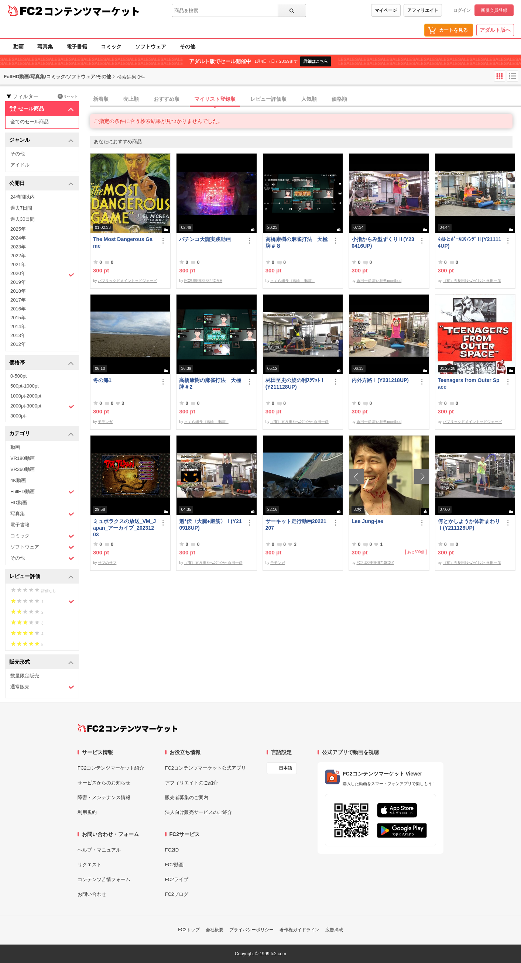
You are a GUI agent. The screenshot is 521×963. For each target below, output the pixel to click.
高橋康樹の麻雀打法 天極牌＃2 (210, 383)
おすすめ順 (166, 99)
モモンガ (105, 422)
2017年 (18, 300)
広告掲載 (334, 929)
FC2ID (172, 850)
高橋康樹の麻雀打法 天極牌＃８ (296, 242)
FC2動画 (174, 864)
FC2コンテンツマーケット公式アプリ (205, 768)
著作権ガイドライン (299, 929)
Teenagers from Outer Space (469, 383)
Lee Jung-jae (367, 521)
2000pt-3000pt (42, 406)
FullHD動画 (42, 492)
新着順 (101, 99)
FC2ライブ (177, 879)
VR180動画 (22, 458)
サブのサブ (107, 563)
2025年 (18, 229)
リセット (68, 96)
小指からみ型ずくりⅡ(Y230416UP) (383, 242)
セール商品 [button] (41, 109)
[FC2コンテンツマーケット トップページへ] (128, 728)
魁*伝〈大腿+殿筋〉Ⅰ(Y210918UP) (210, 524)
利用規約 (87, 812)
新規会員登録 (494, 10)
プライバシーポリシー (251, 929)
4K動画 (18, 480)
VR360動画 (22, 469)
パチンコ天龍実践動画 (205, 239)
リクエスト (90, 864)
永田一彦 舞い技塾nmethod (379, 281)
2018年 (18, 291)
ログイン (462, 10)
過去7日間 (21, 208)
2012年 (18, 344)
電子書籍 (76, 46)
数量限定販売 (24, 675)
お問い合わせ (92, 894)
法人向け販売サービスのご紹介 (198, 812)
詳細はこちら (316, 61)
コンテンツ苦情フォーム (104, 879)
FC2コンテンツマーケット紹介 (111, 768)
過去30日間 (22, 219)
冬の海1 (102, 380)
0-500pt (18, 376)
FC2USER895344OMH (203, 281)
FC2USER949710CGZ (375, 563)
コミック (111, 46)
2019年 (18, 282)
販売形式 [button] (41, 662)
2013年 (18, 335)
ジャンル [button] (41, 140)
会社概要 (214, 929)
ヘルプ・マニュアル (99, 850)
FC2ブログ (177, 894)
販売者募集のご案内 (186, 797)
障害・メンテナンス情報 (104, 797)
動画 (18, 46)
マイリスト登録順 (215, 99)
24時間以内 (22, 197)
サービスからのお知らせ (104, 782)
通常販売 (42, 687)
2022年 (18, 255)
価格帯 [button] (41, 363)
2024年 (18, 238)
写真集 (45, 46)
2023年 (18, 247)
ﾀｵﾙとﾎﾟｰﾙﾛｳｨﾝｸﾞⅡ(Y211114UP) (469, 242)
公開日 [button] (41, 183)
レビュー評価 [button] (41, 576)
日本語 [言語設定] (285, 768)
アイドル (20, 165)
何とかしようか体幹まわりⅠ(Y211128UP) (469, 524)
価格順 (339, 99)
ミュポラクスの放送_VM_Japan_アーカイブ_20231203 (124, 527)
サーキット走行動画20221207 (295, 524)
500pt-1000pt (24, 386)
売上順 (131, 99)
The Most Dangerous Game (122, 242)
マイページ (386, 10)
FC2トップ (189, 929)
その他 (187, 46)
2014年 (18, 326)
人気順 (309, 99)
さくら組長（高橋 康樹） (292, 281)
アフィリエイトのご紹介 (191, 782)
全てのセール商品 (29, 121)
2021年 (18, 264)
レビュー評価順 (268, 99)
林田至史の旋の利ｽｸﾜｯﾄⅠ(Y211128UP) (295, 383)
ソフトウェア (150, 46)
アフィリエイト (422, 10)
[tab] (305, 99)
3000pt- (18, 416)
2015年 (18, 317)
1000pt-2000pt (25, 396)
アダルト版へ (495, 30)
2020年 (42, 274)
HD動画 (18, 502)
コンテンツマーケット (92, 11)
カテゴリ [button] (41, 433)
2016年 (18, 309)
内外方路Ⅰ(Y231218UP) (380, 380)
